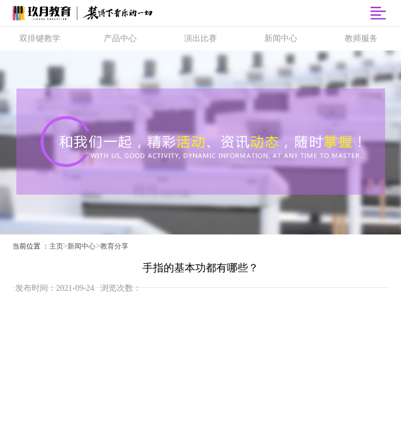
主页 (56, 246)
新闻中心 (81, 246)
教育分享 (114, 246)
